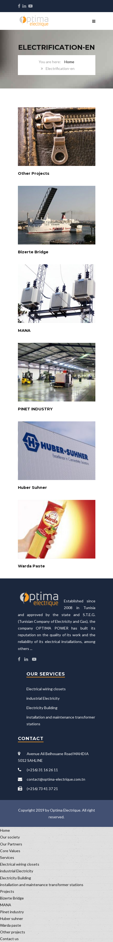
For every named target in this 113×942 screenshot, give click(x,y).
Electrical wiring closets (46, 689)
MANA (5, 904)
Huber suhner (11, 918)
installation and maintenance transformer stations (41, 884)
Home (69, 61)
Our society (10, 837)
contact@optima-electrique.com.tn (56, 779)
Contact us (9, 938)
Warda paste (10, 925)
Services (7, 857)
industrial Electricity (43, 698)
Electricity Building (41, 707)
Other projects (12, 932)
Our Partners (11, 844)
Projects (7, 891)
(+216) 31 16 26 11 (42, 769)
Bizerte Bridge (12, 898)
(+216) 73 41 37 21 (42, 788)
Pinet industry (12, 911)
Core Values (10, 850)
